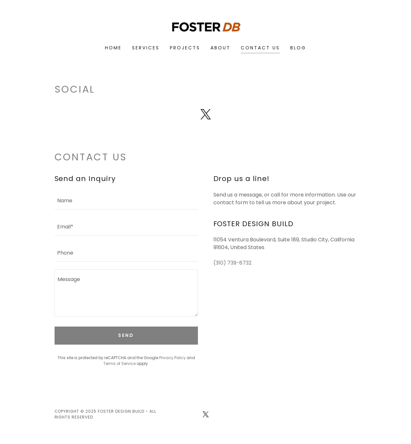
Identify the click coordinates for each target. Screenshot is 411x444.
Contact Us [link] (260, 48)
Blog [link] (298, 48)
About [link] (221, 48)
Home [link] (113, 48)
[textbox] (126, 200)
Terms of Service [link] (119, 363)
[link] (205, 26)
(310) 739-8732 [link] (232, 263)
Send (126, 335)
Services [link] (145, 48)
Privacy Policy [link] (172, 357)
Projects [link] (185, 48)
